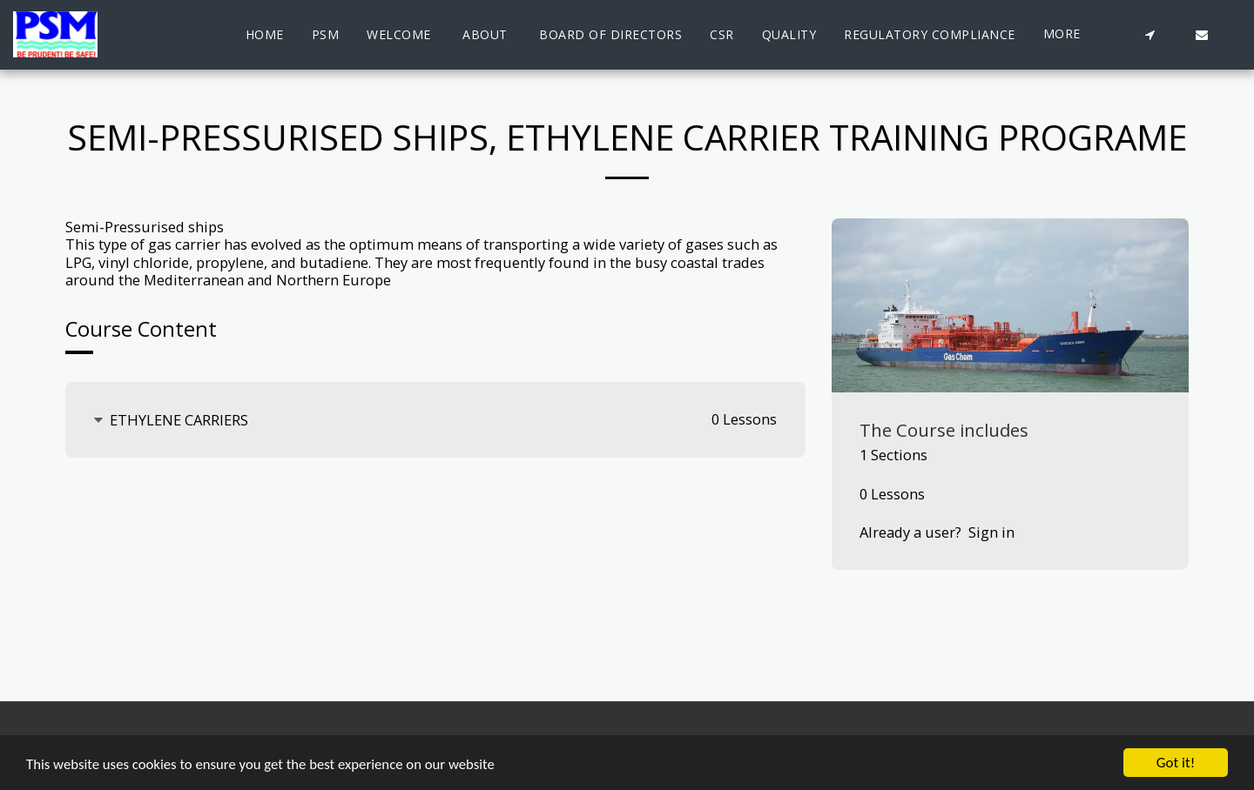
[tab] (435, 420)
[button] (1149, 35)
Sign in (991, 532)
